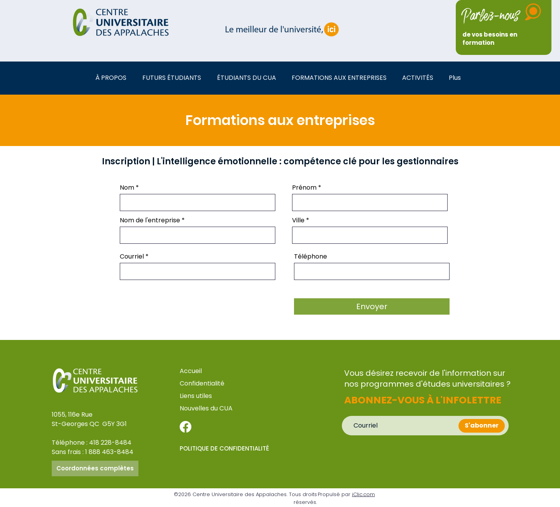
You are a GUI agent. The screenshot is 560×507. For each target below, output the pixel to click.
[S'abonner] (481, 426)
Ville (298, 220)
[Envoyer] (372, 306)
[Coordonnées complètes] (95, 468)
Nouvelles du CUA (206, 408)
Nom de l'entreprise (150, 220)
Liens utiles (197, 395)
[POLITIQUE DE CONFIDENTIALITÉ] (226, 448)
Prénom (304, 188)
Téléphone (310, 257)
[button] (112, 77)
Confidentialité (202, 383)
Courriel (132, 257)
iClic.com (363, 494)
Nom (127, 188)
